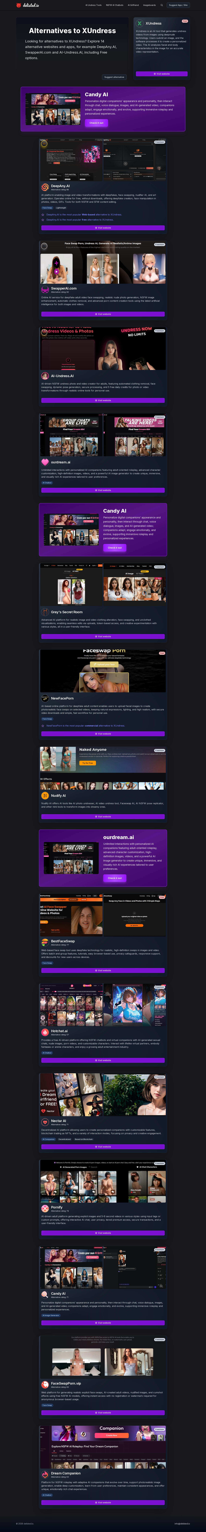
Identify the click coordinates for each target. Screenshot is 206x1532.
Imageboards (149, 5)
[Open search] (161, 5)
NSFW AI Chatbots (114, 5)
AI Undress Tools (94, 5)
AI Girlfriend (133, 5)
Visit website (162, 74)
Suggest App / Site (178, 5)
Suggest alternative (114, 77)
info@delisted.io (182, 1523)
